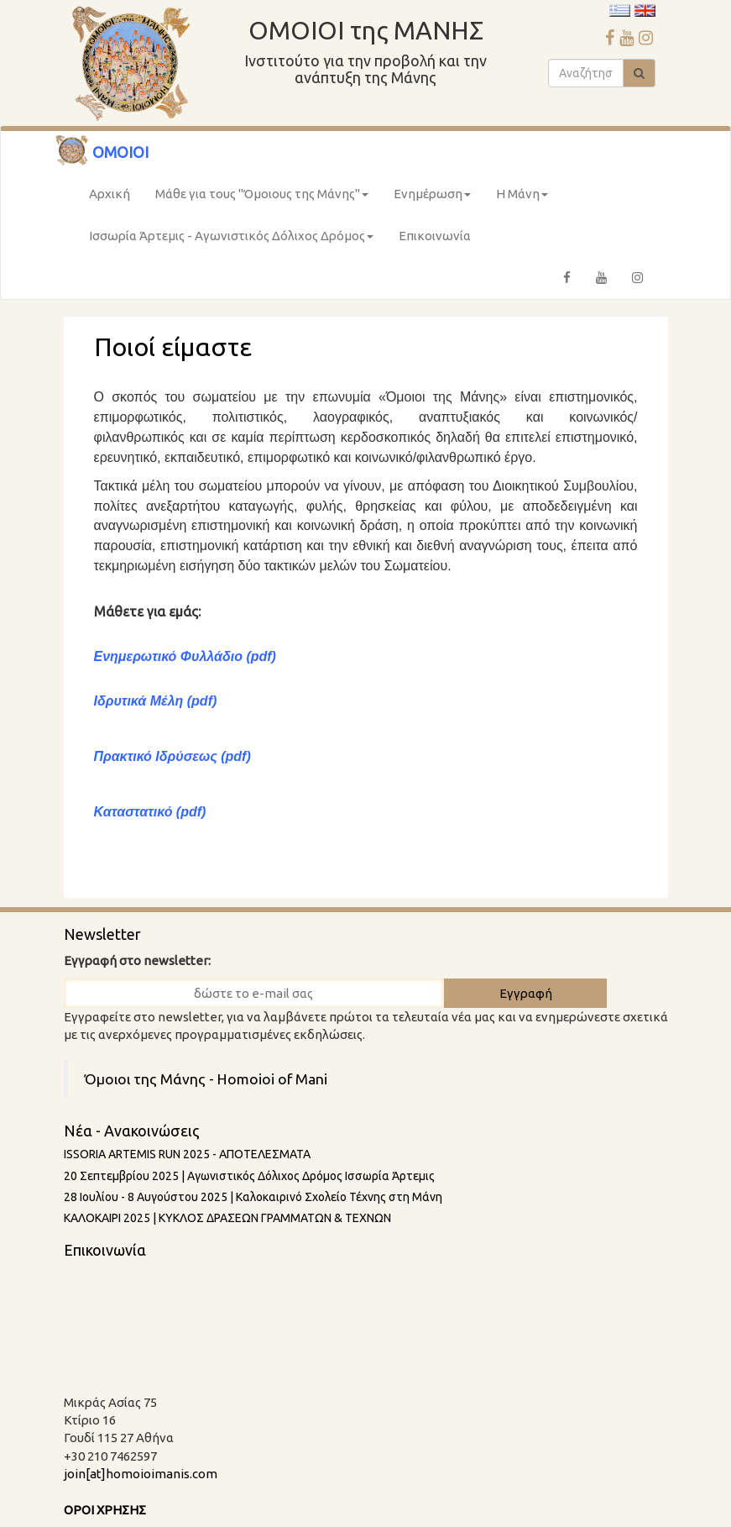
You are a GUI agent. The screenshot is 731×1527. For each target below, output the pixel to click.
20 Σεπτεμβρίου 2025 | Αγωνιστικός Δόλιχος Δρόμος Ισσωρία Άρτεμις (249, 1176)
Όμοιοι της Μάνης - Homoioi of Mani (206, 1079)
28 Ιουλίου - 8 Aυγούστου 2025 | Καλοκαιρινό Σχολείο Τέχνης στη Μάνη (253, 1197)
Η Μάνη (522, 193)
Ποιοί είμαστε (173, 347)
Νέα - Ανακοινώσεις (132, 1130)
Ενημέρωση (432, 193)
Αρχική (109, 193)
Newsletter (102, 934)
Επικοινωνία (435, 235)
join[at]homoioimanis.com (140, 1474)
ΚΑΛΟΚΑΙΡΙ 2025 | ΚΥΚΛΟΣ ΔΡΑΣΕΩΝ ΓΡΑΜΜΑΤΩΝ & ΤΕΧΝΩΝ (227, 1218)
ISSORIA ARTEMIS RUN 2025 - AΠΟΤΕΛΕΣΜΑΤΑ (187, 1154)
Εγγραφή (525, 993)
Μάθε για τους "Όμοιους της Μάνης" (261, 193)
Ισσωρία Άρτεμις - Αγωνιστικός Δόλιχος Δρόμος (231, 235)
